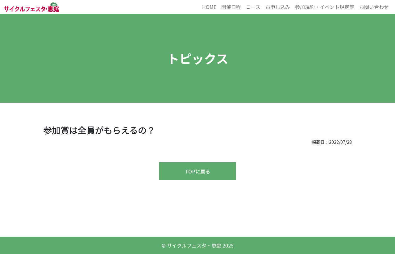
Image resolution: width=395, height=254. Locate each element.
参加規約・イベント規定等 (324, 6)
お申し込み (277, 6)
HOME (209, 6)
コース (253, 6)
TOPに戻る (197, 171)
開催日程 (231, 6)
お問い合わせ (374, 6)
